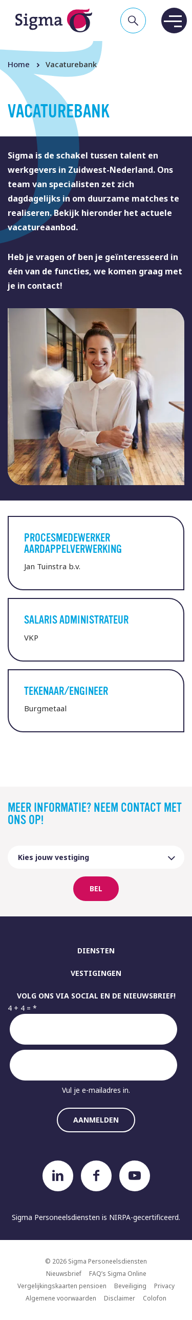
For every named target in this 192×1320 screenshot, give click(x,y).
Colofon (154, 1298)
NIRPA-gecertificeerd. (144, 1217)
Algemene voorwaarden (61, 1298)
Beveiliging (130, 1286)
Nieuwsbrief (63, 1273)
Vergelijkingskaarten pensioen (61, 1286)
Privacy (164, 1286)
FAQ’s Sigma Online (117, 1273)
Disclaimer (119, 1298)
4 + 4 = (19, 1008)
